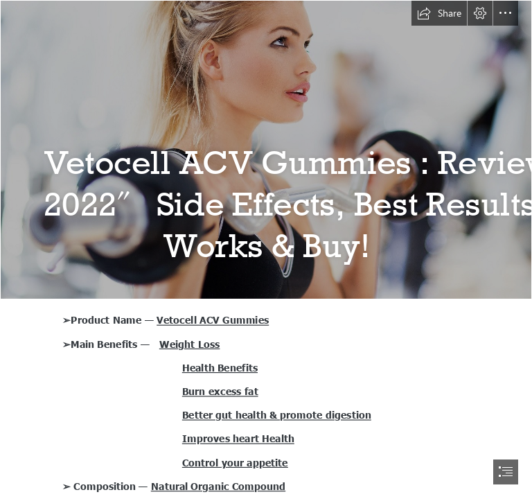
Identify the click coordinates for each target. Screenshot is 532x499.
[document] (266, 249)
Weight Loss (189, 344)
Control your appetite (235, 462)
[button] (439, 13)
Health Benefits (220, 367)
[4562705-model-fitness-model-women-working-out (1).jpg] (266, 149)
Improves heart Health (238, 438)
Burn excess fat (220, 391)
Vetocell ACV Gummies (213, 319)
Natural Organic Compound (218, 486)
